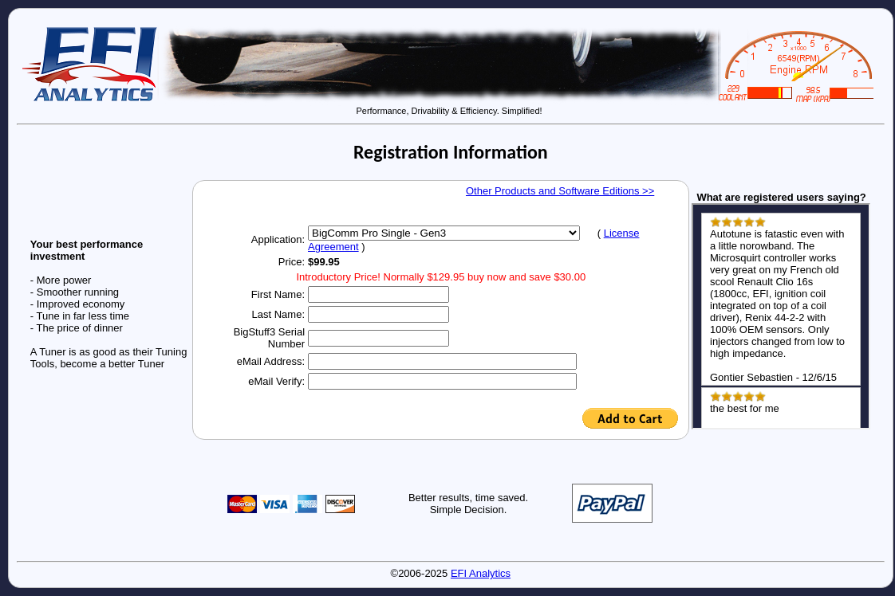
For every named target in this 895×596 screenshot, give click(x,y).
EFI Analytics (481, 573)
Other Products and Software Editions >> (560, 191)
